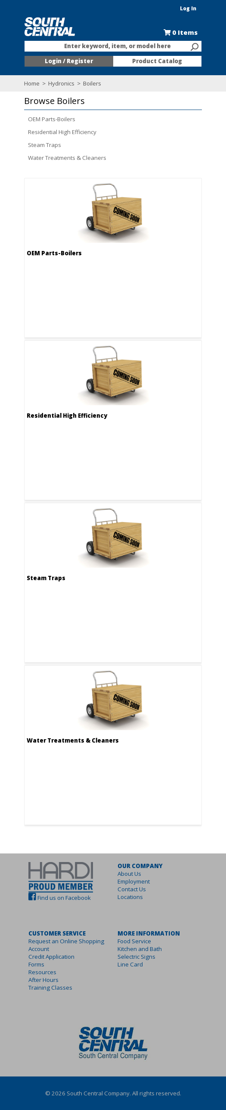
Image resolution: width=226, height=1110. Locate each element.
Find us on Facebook (54, 898)
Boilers (81, 83)
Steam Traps (34, 145)
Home (22, 83)
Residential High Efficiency (52, 132)
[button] (111, 101)
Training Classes (40, 987)
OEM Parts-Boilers (41, 119)
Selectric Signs (136, 956)
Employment (134, 881)
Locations (130, 897)
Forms (26, 964)
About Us (129, 874)
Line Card (130, 964)
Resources (32, 972)
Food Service (134, 941)
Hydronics (51, 83)
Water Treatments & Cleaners (57, 158)
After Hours (34, 980)
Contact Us (132, 889)
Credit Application (42, 956)
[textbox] (109, 46)
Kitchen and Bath (140, 949)
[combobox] (113, 46)
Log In (199, 8)
